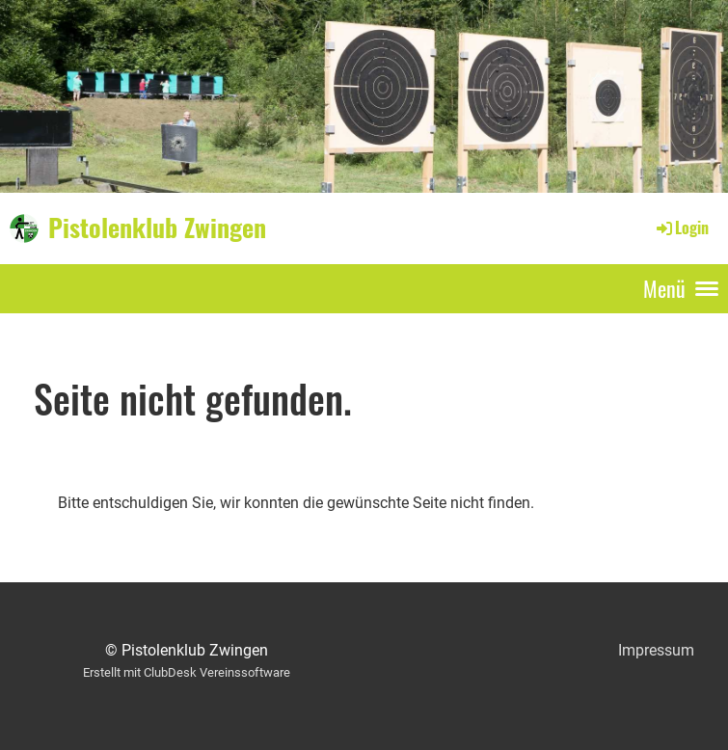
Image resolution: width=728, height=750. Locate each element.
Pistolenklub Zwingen (157, 227)
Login (681, 227)
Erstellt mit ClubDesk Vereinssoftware (186, 672)
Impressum (656, 650)
